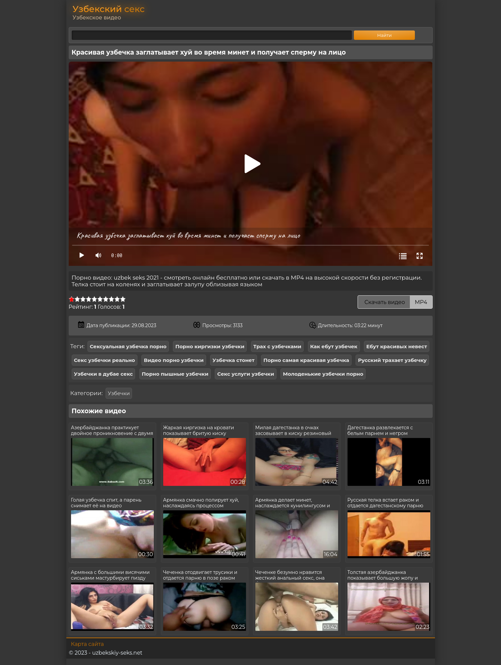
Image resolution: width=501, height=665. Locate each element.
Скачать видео (395, 302)
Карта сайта (87, 644)
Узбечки (119, 393)
